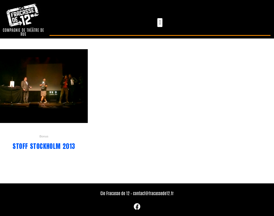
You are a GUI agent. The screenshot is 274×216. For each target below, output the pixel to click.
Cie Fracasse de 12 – (116, 193)
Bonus (43, 136)
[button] (159, 22)
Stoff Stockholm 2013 (44, 146)
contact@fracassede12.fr (153, 193)
